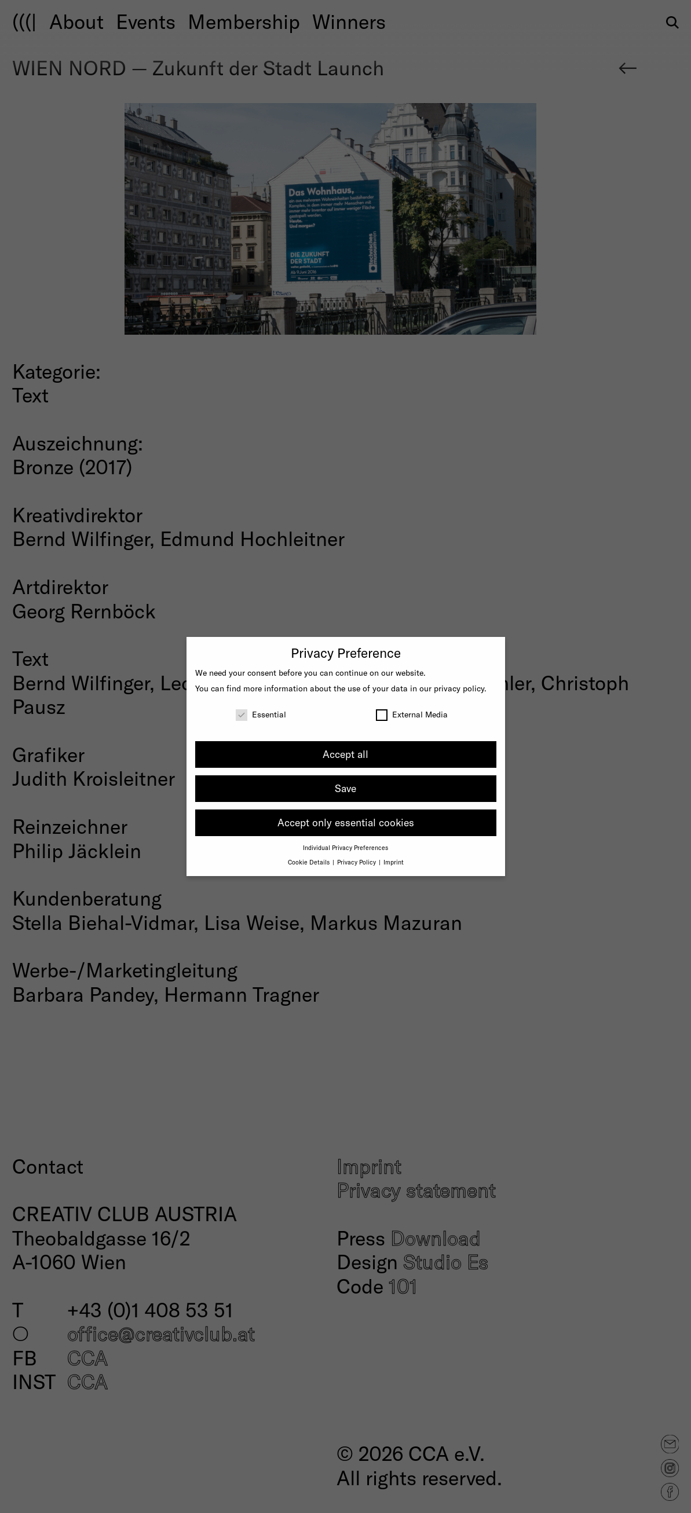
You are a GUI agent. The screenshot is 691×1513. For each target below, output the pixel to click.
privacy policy (459, 688)
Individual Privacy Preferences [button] (345, 847)
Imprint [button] (393, 862)
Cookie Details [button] (309, 862)
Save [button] (345, 788)
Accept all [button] (345, 754)
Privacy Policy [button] (357, 862)
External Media (412, 714)
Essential (261, 714)
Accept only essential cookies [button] (345, 822)
